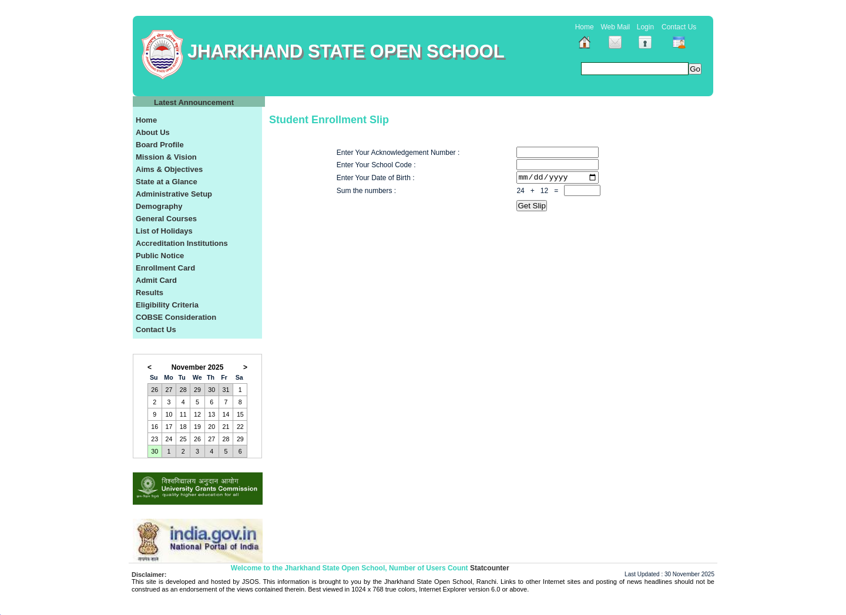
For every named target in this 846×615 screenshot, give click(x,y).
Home (584, 27)
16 (154, 426)
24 (168, 438)
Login (645, 27)
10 (168, 414)
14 (226, 414)
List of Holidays (164, 231)
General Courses (166, 218)
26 (154, 389)
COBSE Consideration (176, 317)
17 (168, 426)
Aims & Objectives (169, 169)
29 (197, 389)
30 (211, 389)
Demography (159, 206)
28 (183, 389)
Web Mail (615, 27)
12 (197, 414)
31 (226, 389)
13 (211, 414)
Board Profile (160, 144)
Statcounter (489, 568)
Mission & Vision (166, 157)
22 (240, 426)
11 (183, 414)
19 (197, 426)
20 (211, 426)
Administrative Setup (174, 194)
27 (168, 389)
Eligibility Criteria (167, 304)
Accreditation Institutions (182, 243)
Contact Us (679, 27)
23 (154, 438)
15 (240, 414)
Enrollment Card (165, 267)
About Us (153, 132)
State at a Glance (166, 181)
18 (183, 426)
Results (149, 292)
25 (183, 438)
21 (226, 426)
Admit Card (156, 280)
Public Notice (160, 255)
